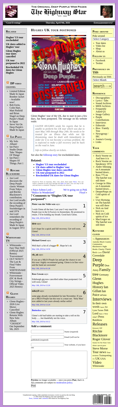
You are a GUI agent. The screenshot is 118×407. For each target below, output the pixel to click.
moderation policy (64, 382)
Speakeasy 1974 (104, 164)
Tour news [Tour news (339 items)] (99, 352)
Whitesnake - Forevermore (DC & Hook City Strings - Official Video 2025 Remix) (17, 280)
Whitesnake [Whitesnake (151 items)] (98, 366)
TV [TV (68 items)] (93, 359)
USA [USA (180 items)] (103, 358)
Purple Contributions (102, 118)
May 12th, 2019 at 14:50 (41, 249)
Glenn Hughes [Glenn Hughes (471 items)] (97, 281)
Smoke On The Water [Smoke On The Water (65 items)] (99, 343)
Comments (44, 398)
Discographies (103, 97)
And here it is (102, 158)
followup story (50, 155)
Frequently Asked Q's (101, 110)
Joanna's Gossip (103, 139)
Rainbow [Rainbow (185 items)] (97, 319)
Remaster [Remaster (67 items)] (95, 328)
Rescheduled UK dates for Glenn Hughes (14, 70)
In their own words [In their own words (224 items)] (99, 305)
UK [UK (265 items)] (97, 358)
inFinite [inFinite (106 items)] (103, 295)
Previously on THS (101, 77)
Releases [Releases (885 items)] (99, 324)
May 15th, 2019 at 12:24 (41, 305)
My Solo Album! (14, 142)
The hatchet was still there (104, 179)
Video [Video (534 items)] (96, 362)
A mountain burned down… (103, 171)
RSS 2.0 (63, 183)
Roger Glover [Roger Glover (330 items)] (101, 339)
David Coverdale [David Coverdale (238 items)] (101, 253)
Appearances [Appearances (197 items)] (102, 238)
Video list (100, 46)
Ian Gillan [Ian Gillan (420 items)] (100, 289)
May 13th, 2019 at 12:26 (41, 285)
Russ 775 (100, 175)
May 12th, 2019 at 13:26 (41, 235)
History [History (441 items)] (97, 287)
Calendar (36, 398)
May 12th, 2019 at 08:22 (41, 218)
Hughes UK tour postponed (53, 30)
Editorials (100, 125)
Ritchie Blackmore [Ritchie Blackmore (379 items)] (99, 333)
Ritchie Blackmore (13, 172)
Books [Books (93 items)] (95, 249)
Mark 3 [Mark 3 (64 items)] (101, 314)
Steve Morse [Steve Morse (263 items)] (100, 348)
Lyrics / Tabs (102, 100)
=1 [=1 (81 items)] (93, 239)
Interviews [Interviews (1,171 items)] (102, 299)
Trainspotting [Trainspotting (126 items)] (105, 355)
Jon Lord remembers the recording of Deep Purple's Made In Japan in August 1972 (17, 221)
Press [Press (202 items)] (101, 316)
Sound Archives (103, 103)
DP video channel (13, 85)
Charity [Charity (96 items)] (101, 249)
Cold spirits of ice (102, 215)
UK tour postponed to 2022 (15, 62)
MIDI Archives (103, 106)
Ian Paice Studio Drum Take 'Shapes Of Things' (16, 150)
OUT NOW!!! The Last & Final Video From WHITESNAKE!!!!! (20, 264)
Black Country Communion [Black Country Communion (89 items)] (101, 243)
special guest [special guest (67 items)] (101, 345)
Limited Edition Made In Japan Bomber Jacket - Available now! (17, 97)
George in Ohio (103, 183)
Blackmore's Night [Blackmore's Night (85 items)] (99, 246)
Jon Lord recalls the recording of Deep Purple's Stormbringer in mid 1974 (17, 206)
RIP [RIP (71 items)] (100, 328)
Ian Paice (16, 136)
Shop (98, 48)
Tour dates (101, 43)
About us (100, 51)
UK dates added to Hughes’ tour (15, 45)
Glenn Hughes (12, 295)
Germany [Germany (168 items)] (104, 274)
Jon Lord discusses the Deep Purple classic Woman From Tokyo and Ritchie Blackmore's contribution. (17, 188)
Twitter (99, 63)
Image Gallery (103, 114)
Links (98, 142)
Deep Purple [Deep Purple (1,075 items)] (98, 262)
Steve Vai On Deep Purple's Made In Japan (17, 127)
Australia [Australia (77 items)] (95, 242)
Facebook (100, 60)
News (75, 182)
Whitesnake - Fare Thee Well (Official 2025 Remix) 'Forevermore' (17, 251)
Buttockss (36, 310)
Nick (98, 208)
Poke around (98, 36)
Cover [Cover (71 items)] (100, 252)
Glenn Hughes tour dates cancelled (13, 54)
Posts (30, 398)
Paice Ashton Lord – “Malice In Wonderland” (43, 191)
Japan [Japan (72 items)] (102, 307)
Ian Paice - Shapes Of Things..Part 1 (16, 161)
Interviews (101, 122)
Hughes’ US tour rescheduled (14, 38)
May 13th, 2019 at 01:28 (41, 268)
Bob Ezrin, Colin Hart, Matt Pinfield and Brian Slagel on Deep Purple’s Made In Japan (17, 113)
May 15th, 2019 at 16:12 (41, 322)
